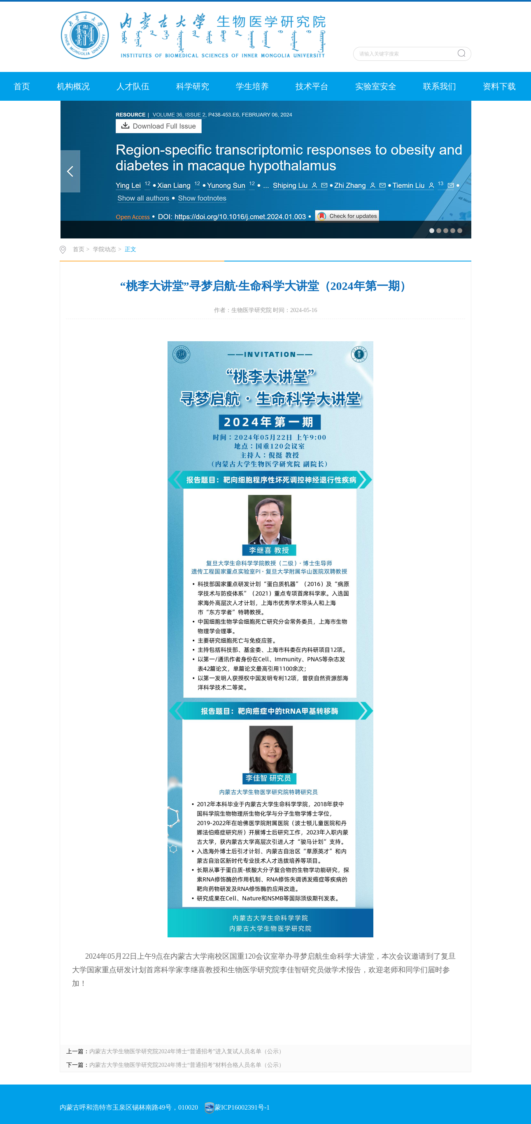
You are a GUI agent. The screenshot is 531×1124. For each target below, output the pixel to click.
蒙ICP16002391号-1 (242, 1107)
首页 (22, 86)
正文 (130, 249)
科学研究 (192, 86)
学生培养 (252, 86)
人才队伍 (132, 86)
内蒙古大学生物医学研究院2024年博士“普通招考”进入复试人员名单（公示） (186, 1051)
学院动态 (104, 249)
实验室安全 (375, 86)
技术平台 (312, 86)
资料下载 (499, 86)
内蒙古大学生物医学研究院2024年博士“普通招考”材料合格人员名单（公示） (186, 1065)
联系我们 (439, 86)
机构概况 (73, 86)
